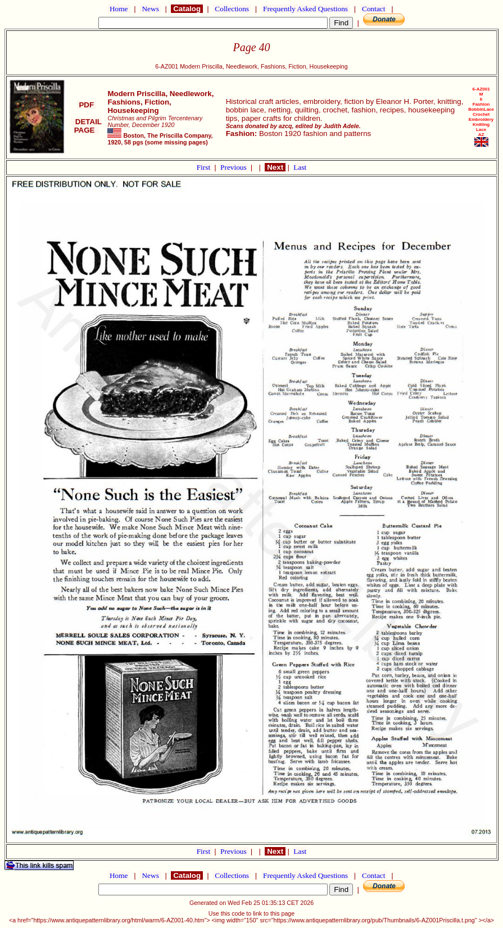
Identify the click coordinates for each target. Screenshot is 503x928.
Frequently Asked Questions (305, 8)
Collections (232, 8)
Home (119, 8)
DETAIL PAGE (86, 125)
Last (299, 167)
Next (275, 167)
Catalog (186, 8)
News (150, 8)
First (204, 167)
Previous (234, 167)
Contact (373, 8)
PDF (86, 105)
